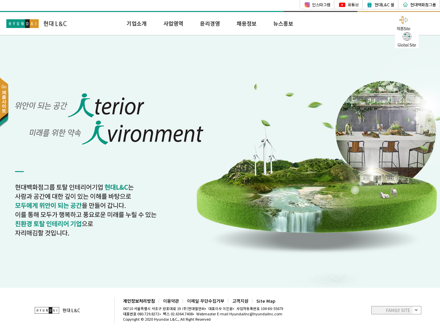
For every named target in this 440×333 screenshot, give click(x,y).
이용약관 (171, 301)
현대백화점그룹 (423, 4)
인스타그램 (321, 4)
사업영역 (173, 23)
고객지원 (240, 301)
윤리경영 (210, 23)
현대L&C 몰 (384, 4)
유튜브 (353, 4)
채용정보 (247, 23)
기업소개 (137, 23)
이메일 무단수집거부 (205, 301)
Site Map (265, 301)
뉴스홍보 (283, 23)
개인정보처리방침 (139, 301)
